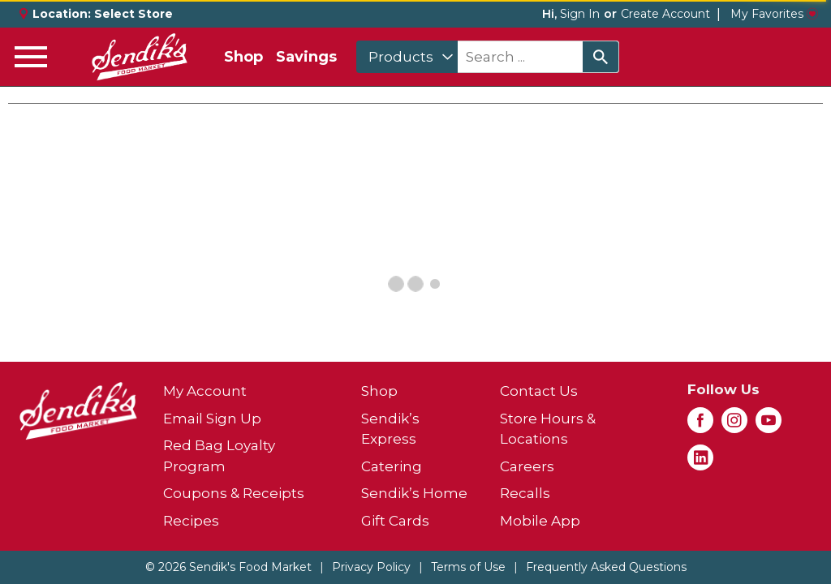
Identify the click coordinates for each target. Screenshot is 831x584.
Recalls (525, 493)
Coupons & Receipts (233, 493)
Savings (306, 57)
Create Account (665, 13)
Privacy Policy (371, 567)
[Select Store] (135, 13)
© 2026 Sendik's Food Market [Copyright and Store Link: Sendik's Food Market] (228, 567)
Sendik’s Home (414, 493)
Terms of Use (468, 567)
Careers (527, 466)
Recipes (191, 521)
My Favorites (774, 13)
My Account (205, 391)
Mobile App (540, 521)
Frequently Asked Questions (606, 567)
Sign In (580, 13)
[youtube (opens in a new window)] (768, 425)
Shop (243, 57)
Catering (391, 466)
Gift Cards (395, 521)
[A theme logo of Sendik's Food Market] (139, 56)
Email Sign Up (212, 418)
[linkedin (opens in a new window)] (700, 462)
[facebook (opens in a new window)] (700, 425)
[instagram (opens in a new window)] (734, 425)
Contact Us (539, 391)
